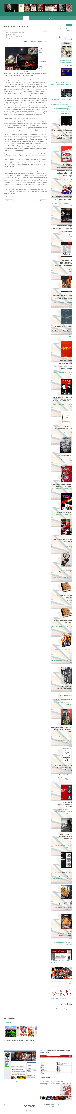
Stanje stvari (62, 998)
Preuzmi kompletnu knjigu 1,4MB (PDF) (61, 488)
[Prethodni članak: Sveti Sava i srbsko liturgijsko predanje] (9, 200)
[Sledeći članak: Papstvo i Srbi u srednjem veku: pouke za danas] (43, 200)
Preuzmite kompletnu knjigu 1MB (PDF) (61, 432)
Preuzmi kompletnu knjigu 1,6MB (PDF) (61, 514)
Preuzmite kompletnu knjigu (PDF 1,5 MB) (63, 142)
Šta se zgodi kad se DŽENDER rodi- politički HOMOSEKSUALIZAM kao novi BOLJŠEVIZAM (61, 84)
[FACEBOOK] (29, 1111)
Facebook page (20, 1081)
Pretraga (69, 25)
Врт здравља (7, 1022)
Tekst (13, 34)
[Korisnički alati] (45, 31)
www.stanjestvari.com (57, 1000)
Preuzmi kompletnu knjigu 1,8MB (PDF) (61, 547)
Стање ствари (54, 998)
